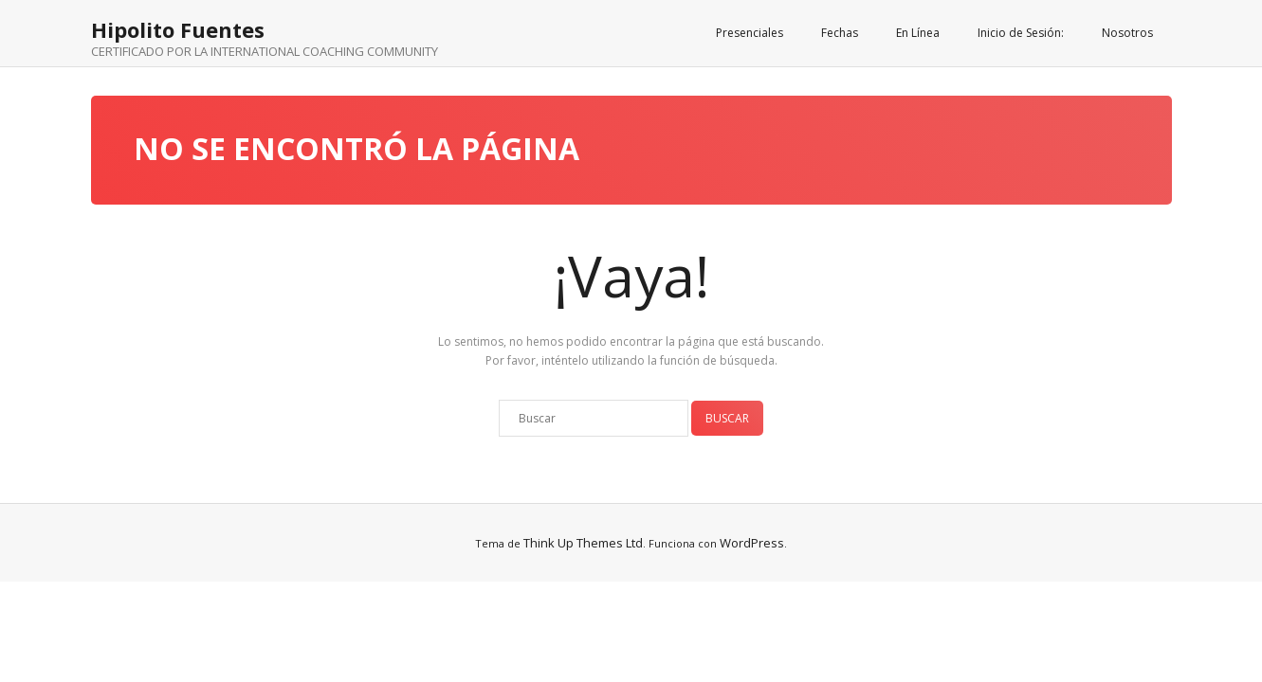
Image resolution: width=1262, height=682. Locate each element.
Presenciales (749, 33)
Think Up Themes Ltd (583, 542)
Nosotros (1127, 33)
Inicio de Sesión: (1021, 33)
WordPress (752, 542)
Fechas (839, 33)
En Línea (918, 33)
